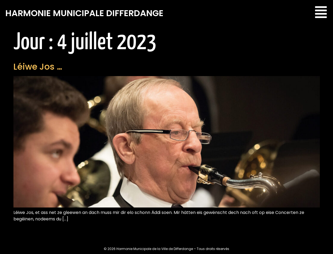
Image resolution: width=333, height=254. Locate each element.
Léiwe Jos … (37, 66)
